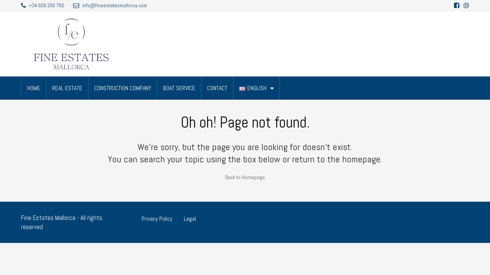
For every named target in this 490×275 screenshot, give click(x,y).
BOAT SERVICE (179, 88)
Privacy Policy (157, 219)
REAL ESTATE (67, 88)
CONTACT (217, 88)
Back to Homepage (245, 177)
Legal (190, 219)
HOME (33, 88)
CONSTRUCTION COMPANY (122, 88)
